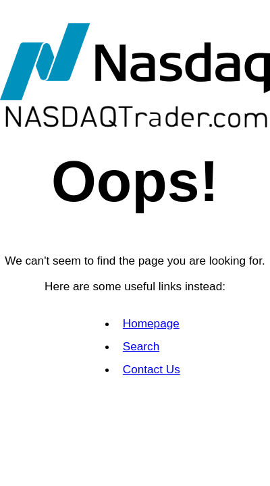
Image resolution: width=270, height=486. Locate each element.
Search (141, 346)
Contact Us (151, 369)
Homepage (151, 323)
